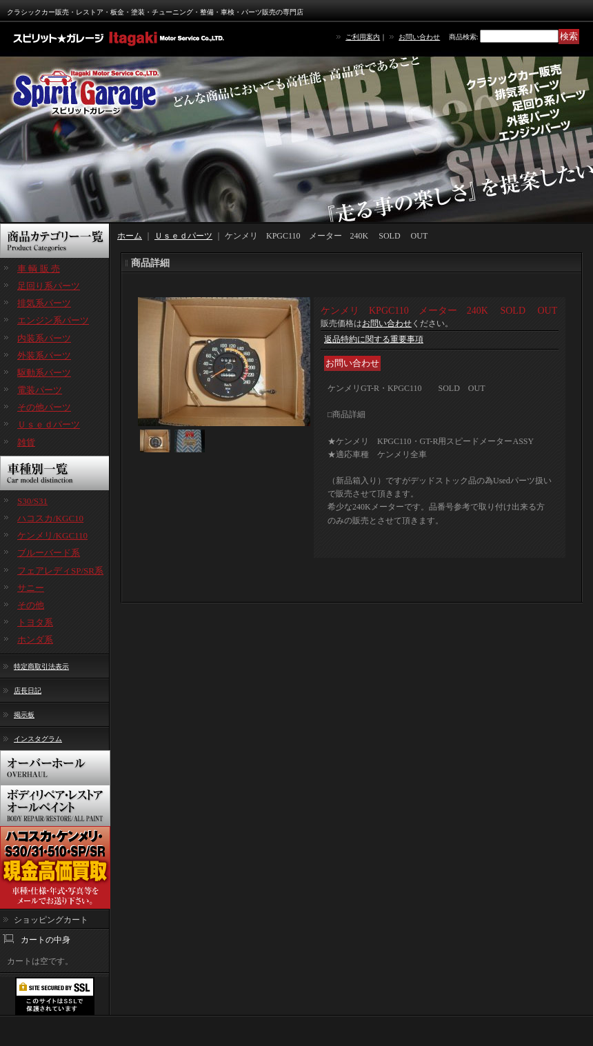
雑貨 (26, 442)
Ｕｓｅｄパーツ (48, 424)
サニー (30, 588)
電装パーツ (39, 390)
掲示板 (24, 714)
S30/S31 (32, 501)
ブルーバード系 (48, 552)
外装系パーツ (44, 355)
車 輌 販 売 (38, 268)
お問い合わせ (419, 37)
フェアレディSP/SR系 (60, 570)
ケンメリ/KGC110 (52, 535)
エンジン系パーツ (53, 320)
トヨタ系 (35, 622)
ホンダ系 (35, 639)
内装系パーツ (44, 338)
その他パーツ (44, 407)
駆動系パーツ (44, 373)
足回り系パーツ (48, 286)
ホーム (129, 236)
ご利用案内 (362, 37)
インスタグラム (38, 739)
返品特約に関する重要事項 (373, 339)
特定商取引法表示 (41, 666)
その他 (30, 605)
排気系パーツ (44, 303)
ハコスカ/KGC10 (50, 518)
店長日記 (27, 690)
